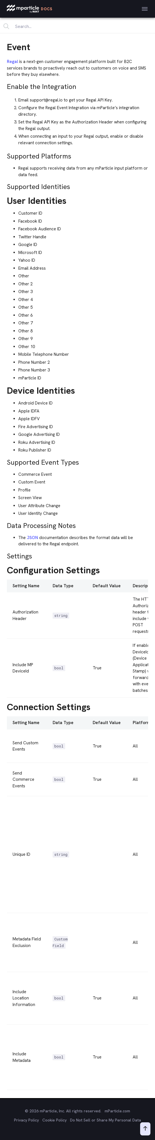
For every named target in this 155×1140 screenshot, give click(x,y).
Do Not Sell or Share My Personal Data (105, 1120)
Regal (12, 61)
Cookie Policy (54, 1120)
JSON (32, 537)
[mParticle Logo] (29, 9)
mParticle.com (117, 1110)
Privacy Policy (26, 1120)
